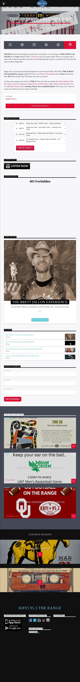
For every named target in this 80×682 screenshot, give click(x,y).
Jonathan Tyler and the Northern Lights (40, 84)
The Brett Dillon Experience (19, 335)
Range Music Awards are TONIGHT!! (40, 577)
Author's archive (40, 106)
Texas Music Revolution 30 (40, 432)
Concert (8, 419)
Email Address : (8, 389)
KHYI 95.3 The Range (40, 608)
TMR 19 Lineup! (40, 548)
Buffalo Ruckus (15, 86)
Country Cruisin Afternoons (19, 342)
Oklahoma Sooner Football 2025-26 (40, 502)
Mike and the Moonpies (62, 84)
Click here (34, 57)
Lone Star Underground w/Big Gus (22, 356)
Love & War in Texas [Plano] (46, 74)
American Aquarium (19, 84)
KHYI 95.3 (34, 28)
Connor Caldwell (10, 445)
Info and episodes (40, 320)
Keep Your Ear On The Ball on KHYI (40, 467)
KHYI (40, 14)
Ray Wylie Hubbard (62, 81)
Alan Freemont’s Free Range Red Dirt (23, 349)
